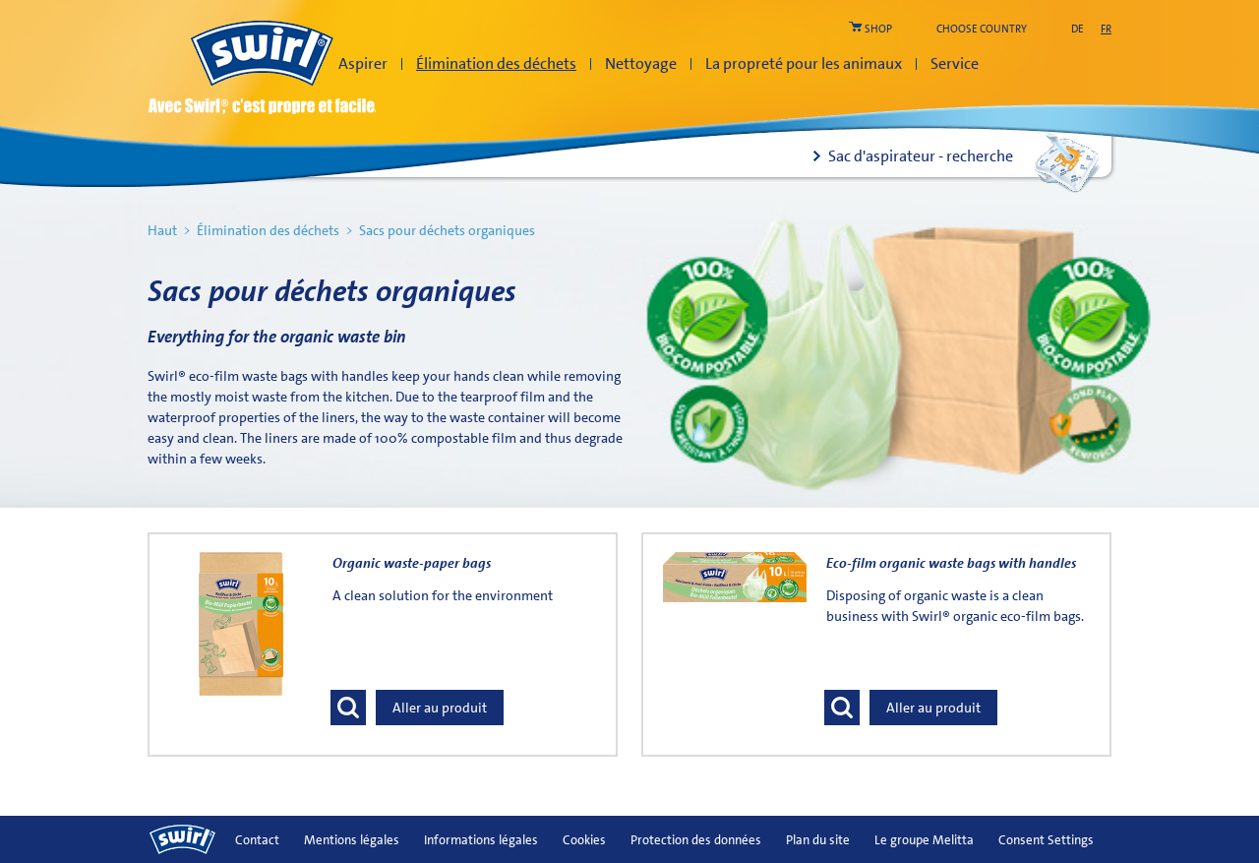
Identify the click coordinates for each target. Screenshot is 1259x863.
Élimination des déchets (496, 63)
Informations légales (481, 840)
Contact (257, 840)
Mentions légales (351, 840)
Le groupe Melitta (924, 840)
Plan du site (818, 840)
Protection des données (695, 840)
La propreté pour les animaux (803, 63)
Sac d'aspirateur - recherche (920, 156)
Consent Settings (1046, 840)
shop (878, 29)
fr (1106, 29)
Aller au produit (439, 707)
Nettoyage (641, 63)
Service (954, 63)
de (1077, 29)
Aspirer (363, 63)
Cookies (584, 840)
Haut (162, 230)
